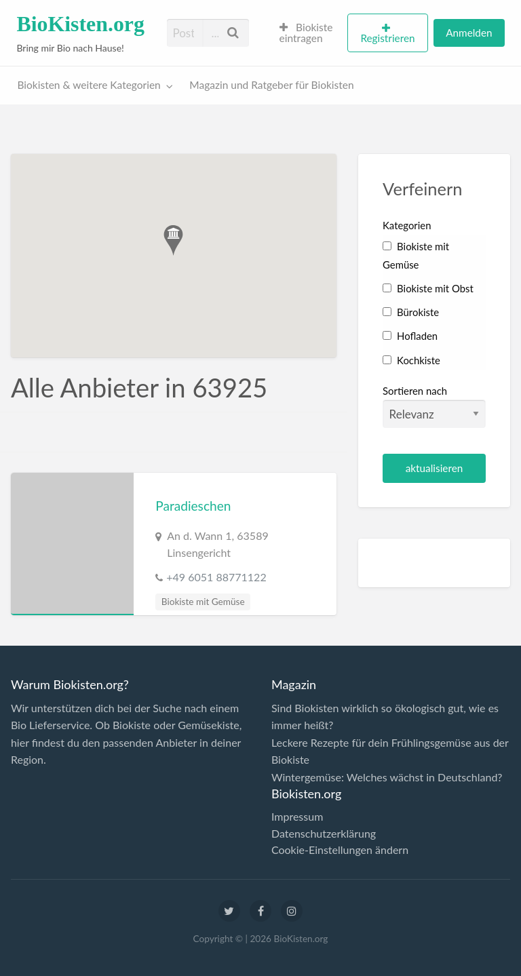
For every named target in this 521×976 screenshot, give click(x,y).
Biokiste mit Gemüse (203, 601)
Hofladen (410, 336)
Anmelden (469, 32)
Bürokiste (411, 312)
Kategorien (407, 225)
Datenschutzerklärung (323, 833)
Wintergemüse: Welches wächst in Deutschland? (387, 776)
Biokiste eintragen (306, 32)
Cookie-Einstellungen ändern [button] (339, 849)
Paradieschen (193, 505)
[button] (173, 240)
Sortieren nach (434, 406)
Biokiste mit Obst (428, 288)
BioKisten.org (80, 24)
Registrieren (387, 38)
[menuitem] (307, 33)
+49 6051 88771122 (216, 576)
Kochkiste (411, 360)
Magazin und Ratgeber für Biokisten (271, 85)
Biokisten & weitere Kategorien (89, 85)
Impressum (297, 816)
